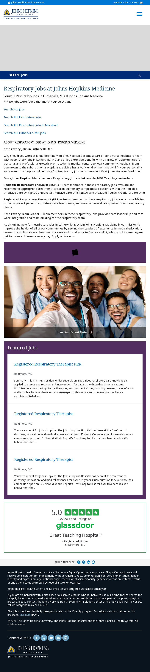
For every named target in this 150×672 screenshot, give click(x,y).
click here (25, 614)
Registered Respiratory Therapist (43, 414)
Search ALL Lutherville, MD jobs (25, 133)
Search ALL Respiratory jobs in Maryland (30, 125)
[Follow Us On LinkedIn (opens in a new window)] (58, 637)
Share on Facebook (78, 562)
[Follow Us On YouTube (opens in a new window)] (51, 637)
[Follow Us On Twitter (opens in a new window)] (43, 637)
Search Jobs (18, 75)
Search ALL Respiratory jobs (22, 117)
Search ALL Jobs (14, 109)
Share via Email (93, 562)
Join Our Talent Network (126, 2)
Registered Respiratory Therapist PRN (48, 364)
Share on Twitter (83, 562)
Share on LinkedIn (88, 562)
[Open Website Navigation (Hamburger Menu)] (140, 9)
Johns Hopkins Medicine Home (27, 2)
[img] (20, 14)
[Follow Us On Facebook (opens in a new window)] (36, 637)
